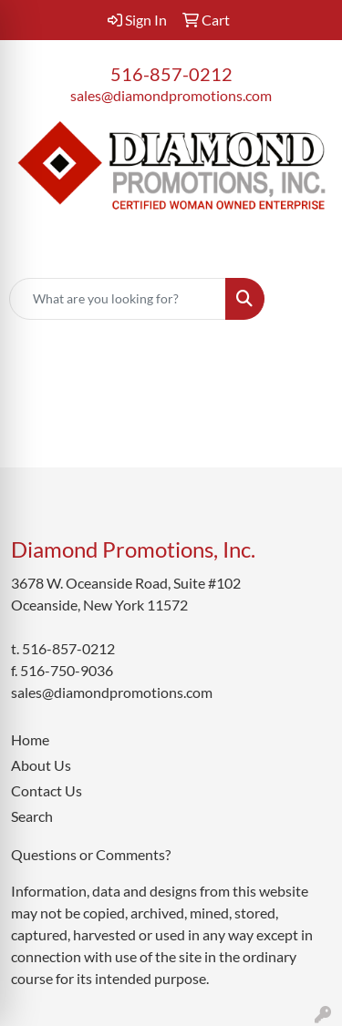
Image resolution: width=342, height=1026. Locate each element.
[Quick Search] (117, 299)
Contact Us (46, 790)
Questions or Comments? (91, 854)
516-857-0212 (171, 74)
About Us (41, 765)
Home (30, 739)
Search (32, 816)
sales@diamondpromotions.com (171, 95)
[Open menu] (305, 299)
